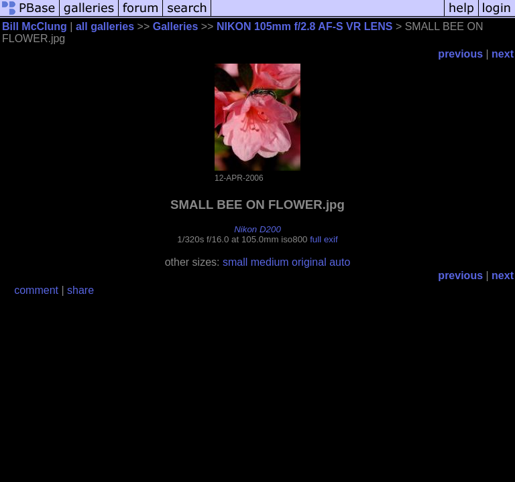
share (80, 290)
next (503, 54)
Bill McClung (34, 26)
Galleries (175, 26)
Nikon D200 (257, 229)
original (309, 262)
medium (270, 262)
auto (339, 262)
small (235, 262)
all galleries (105, 26)
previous (460, 54)
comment (36, 290)
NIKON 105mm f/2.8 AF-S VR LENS (305, 26)
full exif (323, 239)
